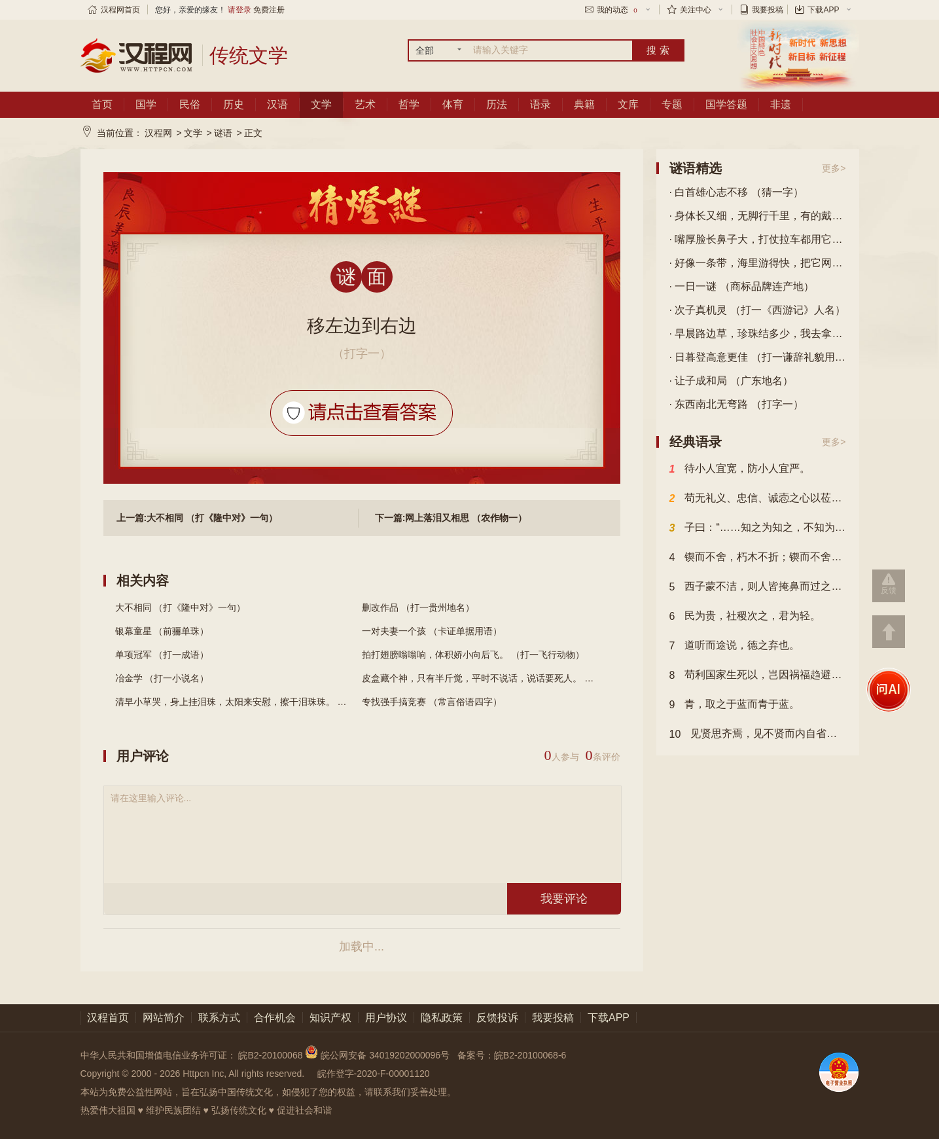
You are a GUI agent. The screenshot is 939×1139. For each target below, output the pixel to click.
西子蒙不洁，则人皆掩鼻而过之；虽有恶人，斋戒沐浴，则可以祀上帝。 (757, 587)
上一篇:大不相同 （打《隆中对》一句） (197, 518)
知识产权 (330, 1017)
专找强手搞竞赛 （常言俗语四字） (432, 701)
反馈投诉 (497, 1017)
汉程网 (158, 133)
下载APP (823, 9)
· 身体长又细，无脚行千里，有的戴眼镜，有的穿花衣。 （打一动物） (757, 215)
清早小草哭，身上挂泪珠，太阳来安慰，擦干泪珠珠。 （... (235, 701)
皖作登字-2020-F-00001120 (373, 1073)
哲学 (409, 104)
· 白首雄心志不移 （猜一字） (736, 192)
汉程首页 (108, 1017)
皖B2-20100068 (270, 1055)
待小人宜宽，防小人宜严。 (740, 469)
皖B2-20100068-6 (530, 1055)
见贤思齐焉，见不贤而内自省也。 (757, 734)
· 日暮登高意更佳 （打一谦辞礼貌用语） (757, 357)
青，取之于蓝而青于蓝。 (734, 705)
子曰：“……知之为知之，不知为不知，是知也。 (757, 528)
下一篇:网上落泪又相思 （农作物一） (451, 518)
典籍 (584, 104)
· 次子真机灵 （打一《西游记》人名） (757, 310)
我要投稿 (767, 9)
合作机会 (275, 1017)
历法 (496, 104)
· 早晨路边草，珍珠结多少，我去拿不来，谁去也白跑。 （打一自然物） (757, 333)
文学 (321, 104)
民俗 (189, 104)
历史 (233, 104)
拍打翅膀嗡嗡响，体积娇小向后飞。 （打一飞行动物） (473, 654)
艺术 (365, 104)
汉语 (277, 104)
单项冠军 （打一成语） (162, 654)
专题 (672, 104)
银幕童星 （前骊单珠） (162, 631)
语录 (540, 104)
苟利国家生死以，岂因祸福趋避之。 (757, 675)
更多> (833, 168)
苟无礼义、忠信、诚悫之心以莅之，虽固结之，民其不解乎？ (757, 499)
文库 (628, 104)
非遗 (780, 104)
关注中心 (695, 9)
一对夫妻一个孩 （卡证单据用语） (432, 631)
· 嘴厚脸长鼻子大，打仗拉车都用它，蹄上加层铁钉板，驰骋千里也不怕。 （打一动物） (757, 239)
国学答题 (726, 104)
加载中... (361, 946)
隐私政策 (442, 1017)
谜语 (223, 133)
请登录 (239, 9)
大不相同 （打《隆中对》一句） (180, 607)
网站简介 (164, 1017)
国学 (145, 104)
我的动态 (618, 9)
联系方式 (219, 1017)
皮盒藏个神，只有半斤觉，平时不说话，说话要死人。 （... (481, 678)
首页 (102, 104)
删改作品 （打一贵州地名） (418, 607)
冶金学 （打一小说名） (162, 678)
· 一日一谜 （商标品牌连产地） (741, 286)
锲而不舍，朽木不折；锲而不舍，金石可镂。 (757, 558)
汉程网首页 (120, 9)
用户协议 (386, 1017)
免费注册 (269, 9)
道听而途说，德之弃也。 (734, 646)
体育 (452, 104)
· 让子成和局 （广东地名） (731, 380)
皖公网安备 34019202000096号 (378, 1055)
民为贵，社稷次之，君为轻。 (745, 617)
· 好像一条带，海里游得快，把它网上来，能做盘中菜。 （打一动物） (757, 262)
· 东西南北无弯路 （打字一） (736, 404)
